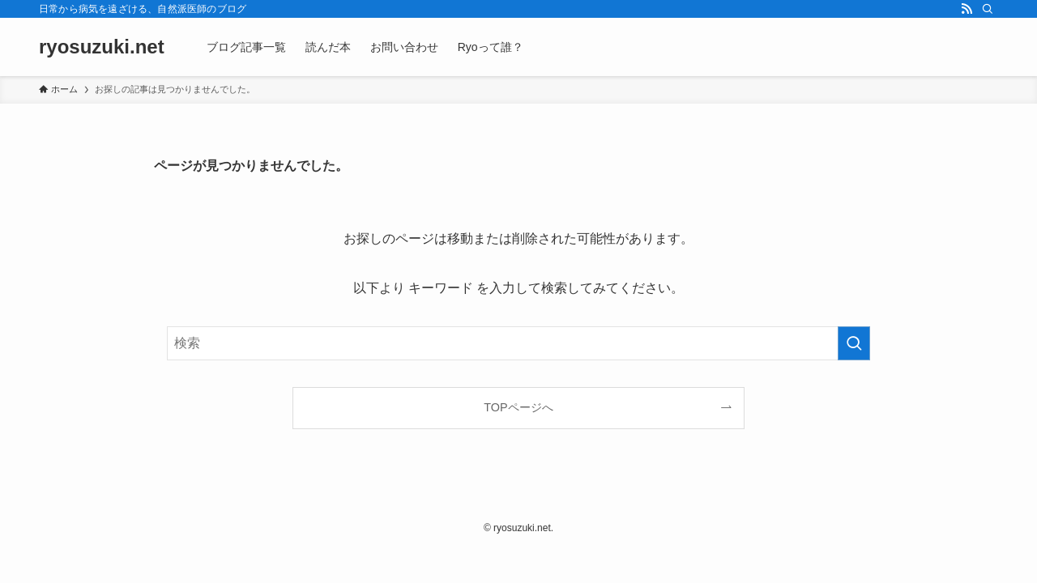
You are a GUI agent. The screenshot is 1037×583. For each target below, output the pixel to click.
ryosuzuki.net (101, 47)
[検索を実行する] (854, 343)
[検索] (987, 9)
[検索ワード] (518, 343)
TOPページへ (518, 407)
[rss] (966, 9)
